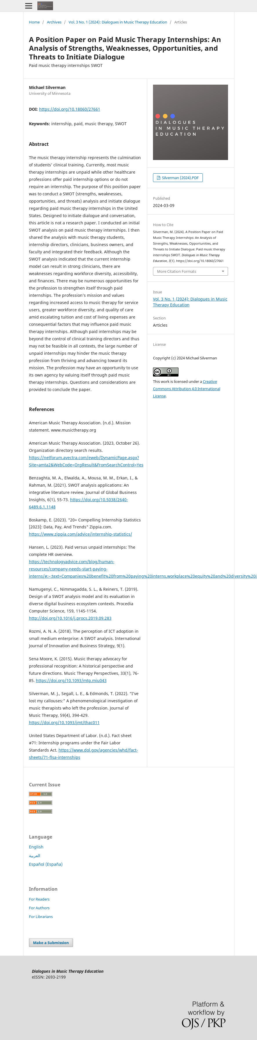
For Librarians (41, 916)
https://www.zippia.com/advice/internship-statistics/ (80, 534)
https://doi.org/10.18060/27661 (69, 109)
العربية (34, 855)
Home (34, 22)
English (36, 847)
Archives (54, 22)
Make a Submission (51, 942)
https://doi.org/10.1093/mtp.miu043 (71, 680)
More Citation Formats (176, 271)
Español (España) (46, 864)
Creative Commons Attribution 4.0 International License (186, 389)
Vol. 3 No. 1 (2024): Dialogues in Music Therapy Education (118, 22)
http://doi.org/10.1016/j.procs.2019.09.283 (70, 618)
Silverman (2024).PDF (180, 177)
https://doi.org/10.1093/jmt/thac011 (64, 722)
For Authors (39, 907)
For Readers (39, 899)
